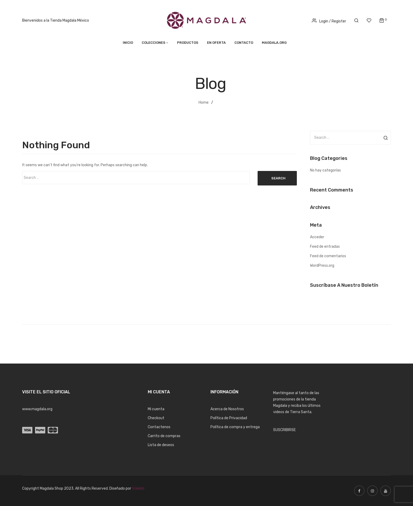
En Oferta (216, 43)
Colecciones (153, 43)
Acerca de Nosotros (227, 409)
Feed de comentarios (328, 256)
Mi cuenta (156, 409)
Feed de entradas (325, 246)
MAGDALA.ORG (274, 43)
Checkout (156, 418)
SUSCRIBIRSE (284, 430)
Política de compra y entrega (235, 427)
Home (204, 102)
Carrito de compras (164, 436)
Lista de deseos (161, 445)
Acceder (317, 237)
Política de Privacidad (228, 418)
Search (278, 178)
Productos (187, 43)
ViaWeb (138, 488)
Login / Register (329, 21)
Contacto (243, 43)
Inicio (128, 43)
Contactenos (159, 427)
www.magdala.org (37, 409)
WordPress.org (322, 265)
